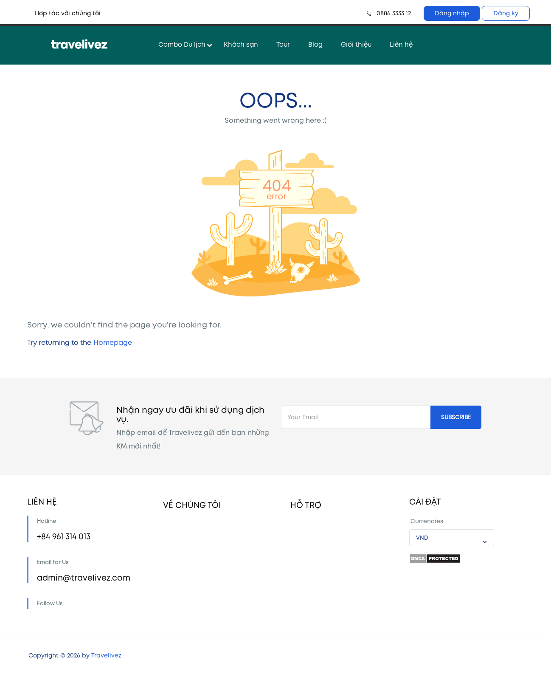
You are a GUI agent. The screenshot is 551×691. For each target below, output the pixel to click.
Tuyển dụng (180, 588)
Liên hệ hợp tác (187, 569)
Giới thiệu (356, 45)
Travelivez (106, 672)
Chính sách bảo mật (194, 608)
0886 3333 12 (394, 13)
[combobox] (451, 537)
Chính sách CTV (314, 608)
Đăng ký (505, 13)
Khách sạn (241, 45)
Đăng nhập (452, 13)
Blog (315, 45)
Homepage (112, 343)
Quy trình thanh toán (322, 588)
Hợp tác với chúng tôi (68, 13)
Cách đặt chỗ (311, 549)
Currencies (426, 521)
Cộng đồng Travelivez (195, 549)
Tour (283, 45)
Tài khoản (305, 530)
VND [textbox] (422, 538)
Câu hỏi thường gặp (320, 569)
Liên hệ (401, 45)
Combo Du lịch (181, 45)
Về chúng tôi (182, 530)
